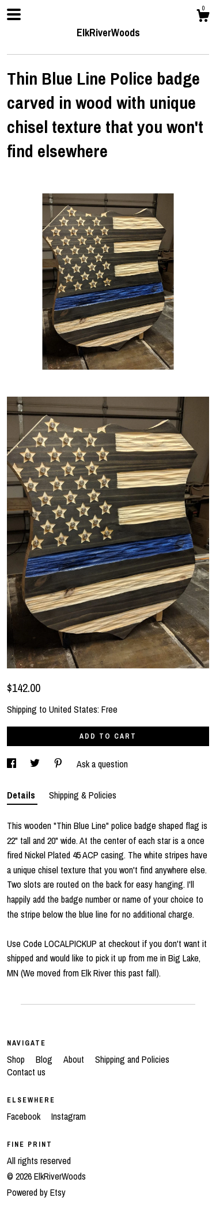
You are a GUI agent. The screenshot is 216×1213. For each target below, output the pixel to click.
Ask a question (102, 764)
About (74, 1059)
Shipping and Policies (132, 1059)
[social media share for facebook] (12, 764)
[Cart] (202, 17)
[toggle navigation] (14, 14)
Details (22, 795)
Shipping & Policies (82, 795)
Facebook (25, 1116)
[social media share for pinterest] (59, 764)
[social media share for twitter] (36, 764)
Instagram (68, 1116)
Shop (17, 1059)
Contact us (26, 1072)
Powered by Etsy (36, 1192)
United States (73, 709)
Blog (45, 1059)
